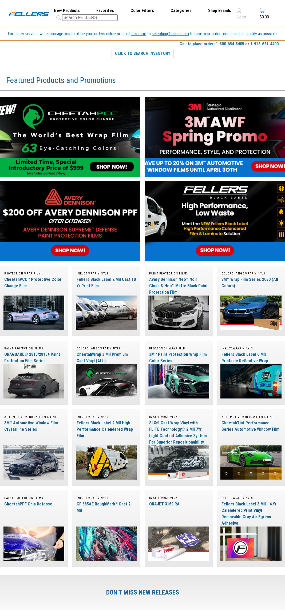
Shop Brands (219, 10)
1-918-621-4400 (264, 43)
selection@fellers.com (170, 33)
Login (241, 13)
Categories (181, 10)
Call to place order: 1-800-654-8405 (212, 43)
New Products (67, 10)
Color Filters (142, 10)
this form (138, 33)
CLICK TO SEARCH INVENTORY (142, 53)
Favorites (105, 10)
